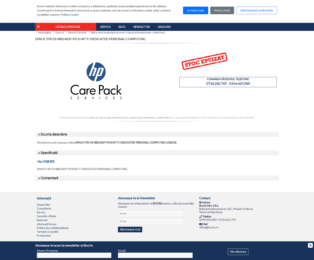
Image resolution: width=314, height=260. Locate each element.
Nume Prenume (47, 250)
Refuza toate (222, 10)
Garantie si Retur (46, 216)
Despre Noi (43, 204)
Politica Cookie (69, 14)
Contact (204, 198)
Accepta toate (195, 10)
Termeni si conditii (47, 231)
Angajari (164, 26)
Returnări (42, 220)
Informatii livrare (46, 224)
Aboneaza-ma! (130, 229)
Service (41, 212)
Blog (122, 26)
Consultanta (44, 208)
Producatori (44, 235)
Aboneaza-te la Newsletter (136, 198)
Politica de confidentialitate (53, 228)
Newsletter (141, 26)
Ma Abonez (238, 252)
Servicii (105, 26)
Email (122, 250)
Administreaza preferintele (256, 10)
